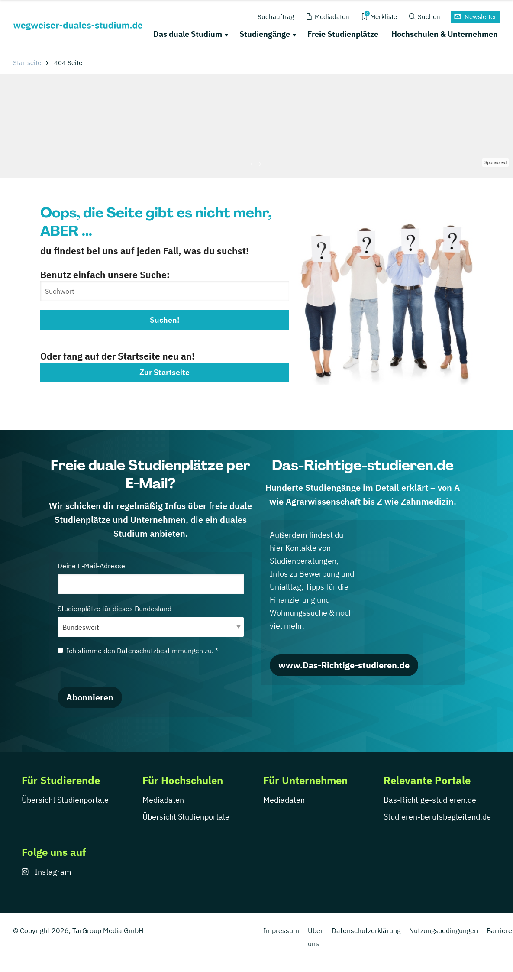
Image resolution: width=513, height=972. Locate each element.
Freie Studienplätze (342, 34)
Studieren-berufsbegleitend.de (437, 817)
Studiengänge (264, 34)
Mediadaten (163, 800)
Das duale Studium (187, 34)
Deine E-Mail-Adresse (151, 577)
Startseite (27, 62)
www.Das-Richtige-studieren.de (344, 665)
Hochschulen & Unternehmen (444, 34)
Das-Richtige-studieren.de (430, 800)
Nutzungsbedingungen (443, 930)
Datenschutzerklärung (366, 930)
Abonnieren (89, 697)
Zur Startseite (164, 372)
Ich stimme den (138, 650)
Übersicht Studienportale (65, 800)
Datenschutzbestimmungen (160, 650)
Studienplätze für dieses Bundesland (151, 620)
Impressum (281, 930)
